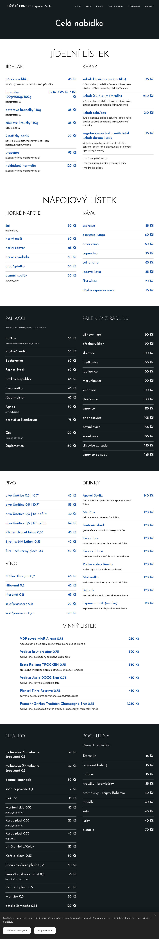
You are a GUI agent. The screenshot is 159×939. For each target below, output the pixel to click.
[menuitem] (78, 6)
